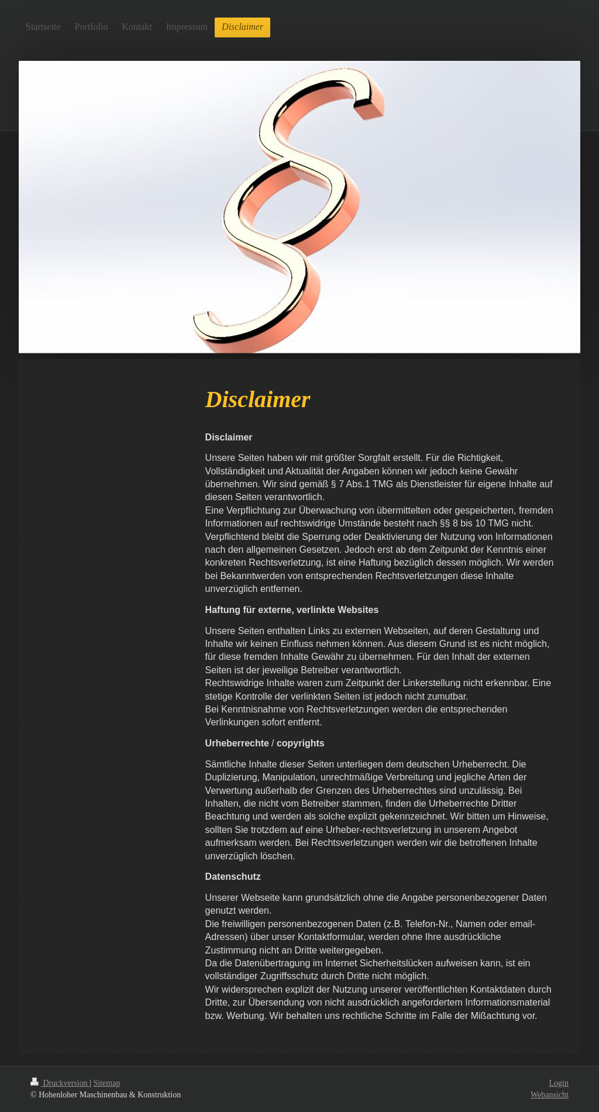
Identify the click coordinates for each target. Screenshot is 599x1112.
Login (559, 1083)
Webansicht (550, 1094)
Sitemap (107, 1083)
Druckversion (59, 1083)
